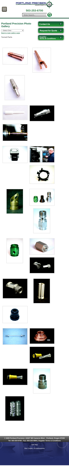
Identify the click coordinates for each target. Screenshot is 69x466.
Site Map (34, 445)
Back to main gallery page (10, 33)
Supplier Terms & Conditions (49, 441)
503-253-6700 (17, 441)
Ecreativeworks (39, 448)
